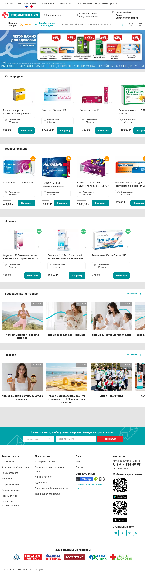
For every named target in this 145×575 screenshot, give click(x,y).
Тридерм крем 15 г (90, 110)
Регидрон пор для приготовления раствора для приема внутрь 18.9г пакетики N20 (17, 112)
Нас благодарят (10, 473)
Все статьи (134, 294)
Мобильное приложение (127, 474)
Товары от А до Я (10, 496)
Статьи (79, 467)
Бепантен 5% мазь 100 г (55, 110)
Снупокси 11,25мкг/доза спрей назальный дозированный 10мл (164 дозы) (66, 257)
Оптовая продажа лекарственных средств (97, 3)
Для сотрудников (11, 490)
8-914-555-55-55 (128, 464)
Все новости (133, 355)
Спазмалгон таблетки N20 (18, 182)
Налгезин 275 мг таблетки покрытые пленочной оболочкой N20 (54, 184)
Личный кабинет (43, 476)
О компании (7, 3)
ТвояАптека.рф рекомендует (44, 24)
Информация (66, 3)
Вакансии (7, 478)
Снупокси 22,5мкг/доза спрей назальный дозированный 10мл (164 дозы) (21, 257)
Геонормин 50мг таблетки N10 (109, 255)
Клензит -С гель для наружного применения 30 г (92, 184)
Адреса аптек (48, 3)
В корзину (26, 130)
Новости (80, 461)
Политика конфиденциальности (51, 488)
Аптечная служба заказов (15, 467)
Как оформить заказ (27, 3)
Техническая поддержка (47, 494)
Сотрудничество (10, 484)
